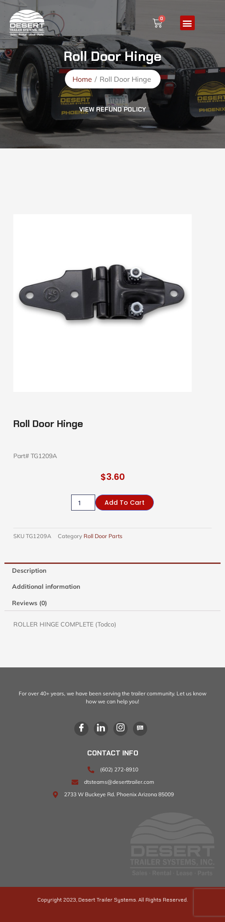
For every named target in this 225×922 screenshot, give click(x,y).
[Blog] (140, 729)
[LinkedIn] (101, 729)
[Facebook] (81, 729)
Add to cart (124, 502)
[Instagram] (120, 729)
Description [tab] (29, 571)
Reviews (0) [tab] (29, 603)
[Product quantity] (83, 503)
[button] (187, 23)
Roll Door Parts (103, 535)
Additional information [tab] (46, 587)
